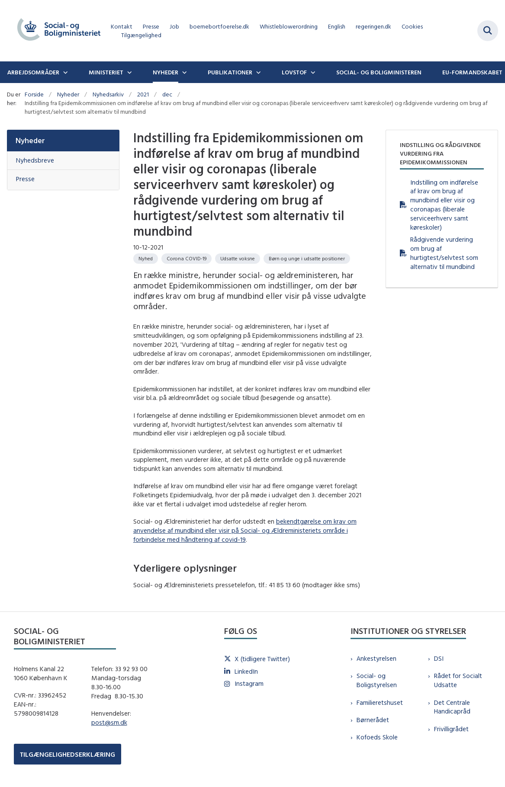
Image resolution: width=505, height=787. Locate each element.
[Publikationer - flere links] (257, 72)
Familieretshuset (380, 702)
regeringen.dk (373, 26)
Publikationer (230, 72)
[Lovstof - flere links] (312, 72)
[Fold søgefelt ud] (487, 30)
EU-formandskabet (472, 72)
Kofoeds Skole (377, 737)
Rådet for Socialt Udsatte (458, 680)
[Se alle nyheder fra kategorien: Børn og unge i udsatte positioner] (307, 258)
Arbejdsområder (33, 72)
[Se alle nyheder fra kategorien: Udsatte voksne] (237, 258)
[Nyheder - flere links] (183, 72)
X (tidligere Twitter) (262, 659)
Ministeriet (106, 72)
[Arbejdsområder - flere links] (64, 72)
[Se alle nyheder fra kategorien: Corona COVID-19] (186, 258)
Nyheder (165, 72)
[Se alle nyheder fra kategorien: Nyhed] (145, 258)
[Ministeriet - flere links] (128, 72)
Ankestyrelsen (376, 658)
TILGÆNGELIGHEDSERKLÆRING (67, 754)
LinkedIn (246, 671)
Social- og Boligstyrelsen (377, 680)
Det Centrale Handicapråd (452, 707)
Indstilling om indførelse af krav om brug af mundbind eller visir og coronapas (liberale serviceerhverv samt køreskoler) (444, 204)
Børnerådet (373, 720)
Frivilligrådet (451, 729)
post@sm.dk (109, 722)
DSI (439, 658)
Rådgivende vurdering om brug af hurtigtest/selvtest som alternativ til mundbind (444, 252)
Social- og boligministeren (378, 72)
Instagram (249, 683)
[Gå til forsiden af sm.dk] (55, 31)
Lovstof (294, 72)
